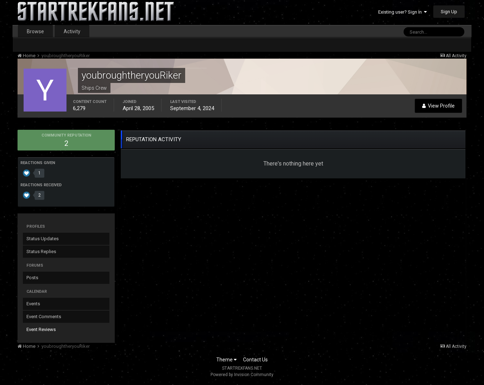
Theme (226, 359)
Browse (35, 31)
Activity (72, 31)
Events (33, 303)
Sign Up (449, 11)
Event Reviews (41, 329)
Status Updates (42, 238)
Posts (32, 277)
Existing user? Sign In (402, 12)
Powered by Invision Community (242, 374)
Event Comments (43, 316)
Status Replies (41, 251)
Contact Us (255, 359)
